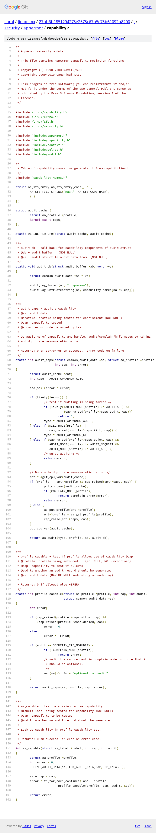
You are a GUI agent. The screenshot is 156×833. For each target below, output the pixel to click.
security (12, 27)
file (95, 39)
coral (9, 21)
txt (137, 826)
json (148, 826)
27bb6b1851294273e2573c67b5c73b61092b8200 (84, 21)
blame (119, 39)
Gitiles (26, 826)
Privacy (39, 826)
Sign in (147, 7)
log (107, 39)
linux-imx (26, 21)
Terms (51, 826)
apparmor (33, 27)
